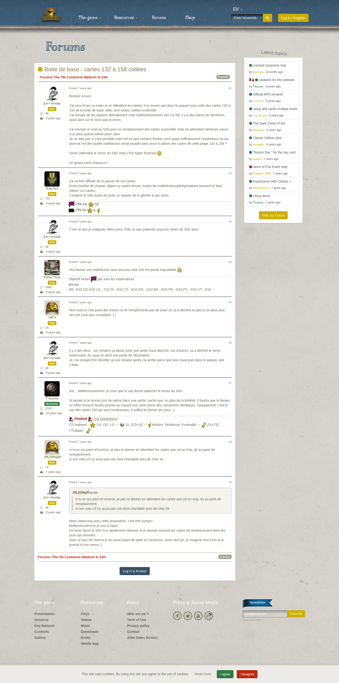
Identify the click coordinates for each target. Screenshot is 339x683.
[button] (237, 9)
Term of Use (136, 620)
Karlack (52, 189)
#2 (230, 173)
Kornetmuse (52, 277)
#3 (230, 221)
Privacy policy (138, 626)
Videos (86, 620)
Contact (133, 632)
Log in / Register (293, 18)
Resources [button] (125, 17)
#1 (230, 88)
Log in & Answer (135, 571)
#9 (230, 482)
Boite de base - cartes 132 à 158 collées (92, 69)
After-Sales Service (142, 638)
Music (85, 626)
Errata (85, 638)
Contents (41, 632)
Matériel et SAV (96, 77)
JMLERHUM (52, 457)
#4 (230, 261)
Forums (159, 17)
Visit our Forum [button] (273, 215)
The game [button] (89, 17)
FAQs (85, 614)
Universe (41, 620)
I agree (225, 674)
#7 (230, 383)
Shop (190, 17)
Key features (44, 626)
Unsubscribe (252, 620)
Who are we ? (138, 614)
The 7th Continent (68, 77)
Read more (203, 674)
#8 (230, 441)
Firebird (52, 398)
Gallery (40, 638)
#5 (230, 302)
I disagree (247, 674)
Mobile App (90, 643)
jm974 (52, 318)
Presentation (44, 614)
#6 (230, 342)
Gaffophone (52, 104)
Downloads (90, 632)
